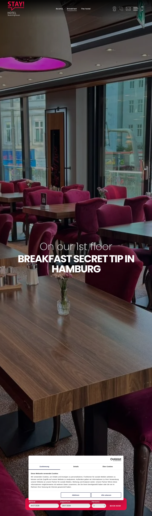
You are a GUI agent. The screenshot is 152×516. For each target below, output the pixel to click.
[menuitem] (59, 9)
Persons (95, 501)
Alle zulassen (106, 495)
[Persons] (99, 506)
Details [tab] (76, 466)
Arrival (32, 501)
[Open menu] (136, 9)
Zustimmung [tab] (44, 466)
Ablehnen (75, 495)
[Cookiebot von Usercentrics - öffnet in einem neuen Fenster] (112, 459)
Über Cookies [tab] (107, 466)
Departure (65, 501)
